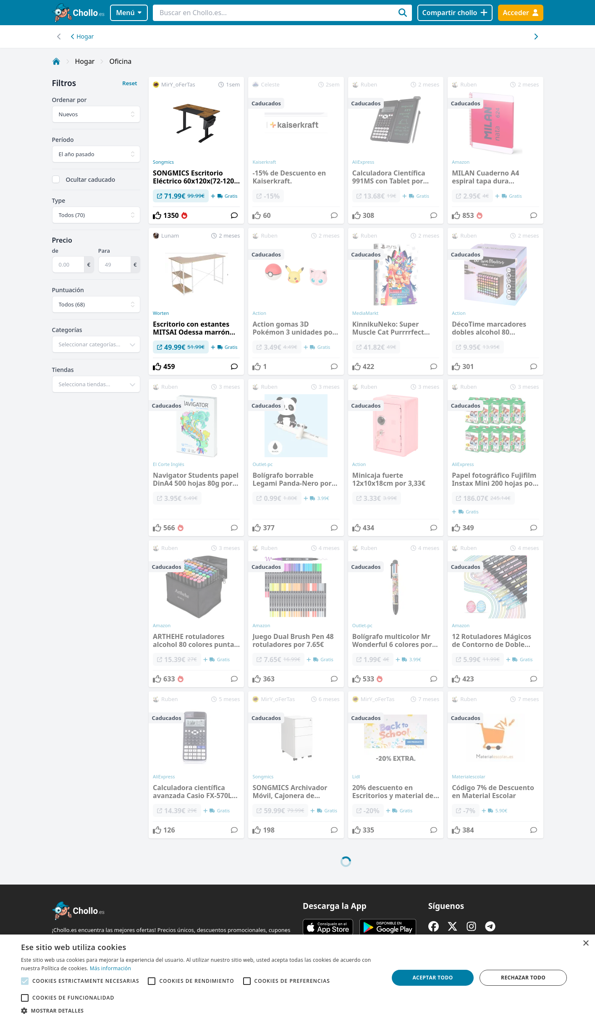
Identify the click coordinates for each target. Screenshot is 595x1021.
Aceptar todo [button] (432, 977)
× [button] (585, 943)
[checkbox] (56, 179)
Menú (129, 12)
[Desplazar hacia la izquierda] (536, 36)
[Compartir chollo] (455, 13)
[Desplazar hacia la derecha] (59, 36)
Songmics (163, 162)
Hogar (82, 36)
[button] (199, 1010)
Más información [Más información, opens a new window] (110, 968)
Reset (129, 83)
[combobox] (96, 344)
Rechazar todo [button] (523, 977)
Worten (161, 313)
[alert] (297, 978)
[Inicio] (56, 61)
